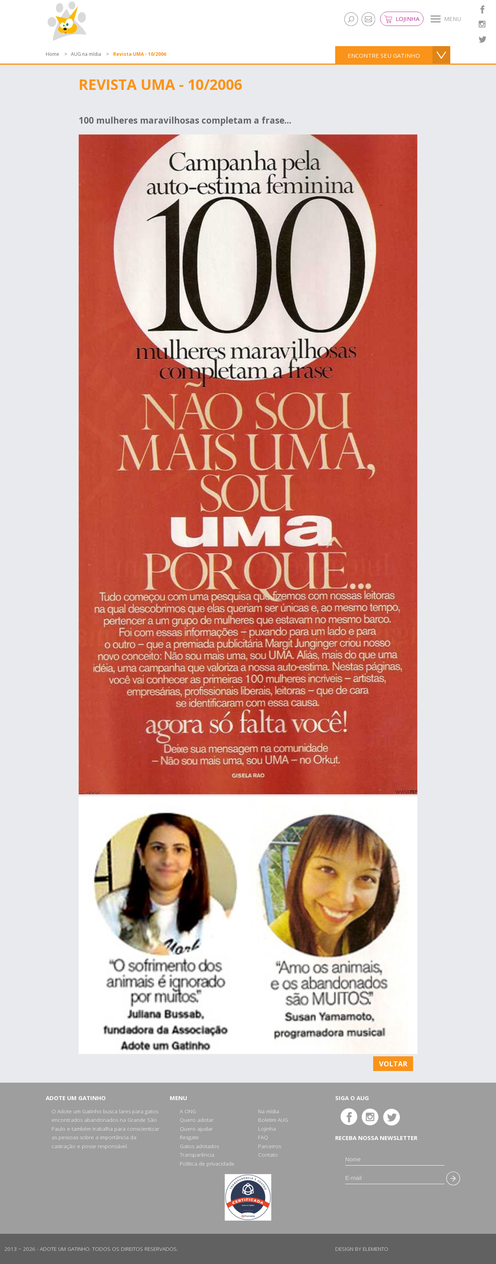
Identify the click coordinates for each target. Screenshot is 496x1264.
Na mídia (268, 1111)
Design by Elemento (361, 1248)
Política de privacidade (207, 1163)
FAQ (263, 1137)
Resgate (189, 1137)
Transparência (197, 1154)
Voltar (393, 1063)
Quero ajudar (196, 1128)
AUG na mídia (86, 54)
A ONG (188, 1111)
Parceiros (269, 1146)
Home (52, 54)
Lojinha (401, 19)
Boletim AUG (273, 1119)
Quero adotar (197, 1119)
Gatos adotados (199, 1146)
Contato (268, 1154)
